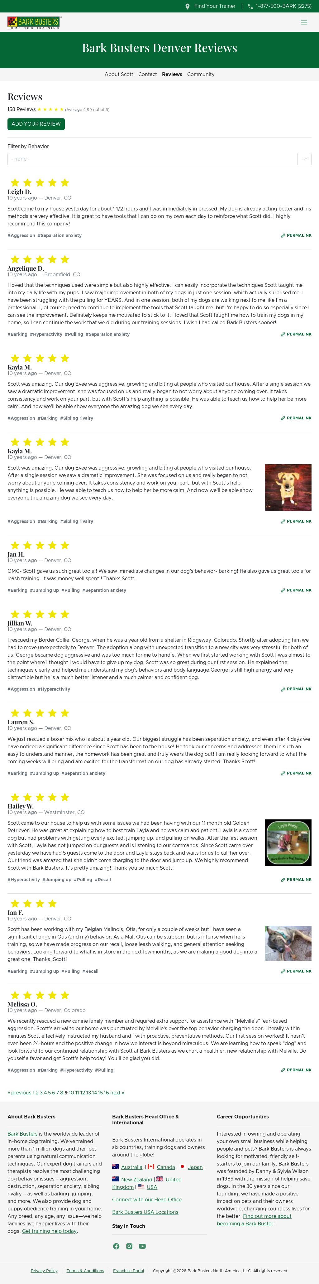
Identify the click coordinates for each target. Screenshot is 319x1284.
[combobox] (21, 159)
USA (152, 1187)
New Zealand (136, 1179)
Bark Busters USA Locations (145, 1212)
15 (100, 1092)
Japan (195, 1167)
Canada (166, 1167)
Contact (147, 74)
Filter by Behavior (28, 146)
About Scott (119, 74)
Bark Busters (22, 1134)
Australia (131, 1167)
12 (82, 1092)
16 (106, 1092)
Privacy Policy (44, 1271)
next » (117, 1092)
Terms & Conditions (85, 1271)
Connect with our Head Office (147, 1199)
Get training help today (49, 1231)
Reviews (172, 74)
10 (71, 1092)
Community (201, 74)
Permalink (299, 236)
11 (77, 1092)
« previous (19, 1092)
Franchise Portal (128, 1271)
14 (94, 1092)
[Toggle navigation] (304, 22)
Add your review (36, 124)
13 (88, 1092)
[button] (304, 159)
